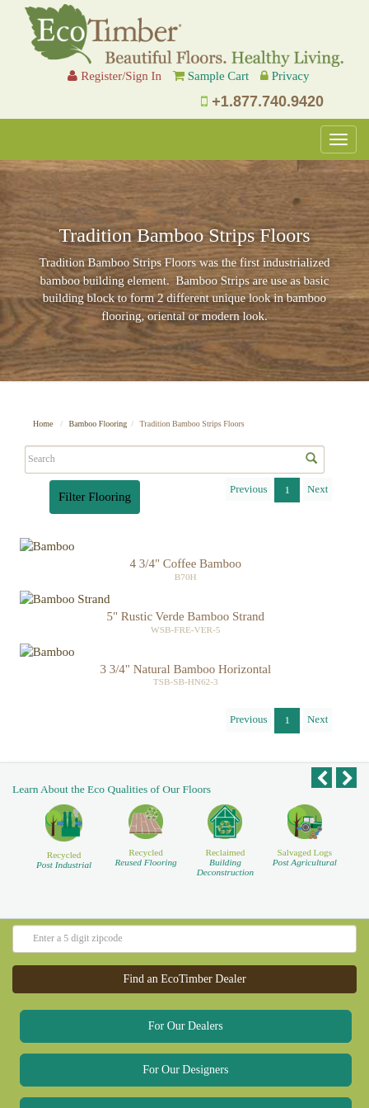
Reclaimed (225, 809)
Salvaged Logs (305, 803)
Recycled (63, 807)
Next (317, 489)
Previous (249, 489)
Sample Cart (219, 76)
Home (43, 423)
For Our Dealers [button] (185, 973)
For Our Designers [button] (185, 1017)
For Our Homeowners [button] (185, 1060)
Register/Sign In (114, 76)
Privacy (291, 76)
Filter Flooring (94, 496)
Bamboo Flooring (97, 423)
